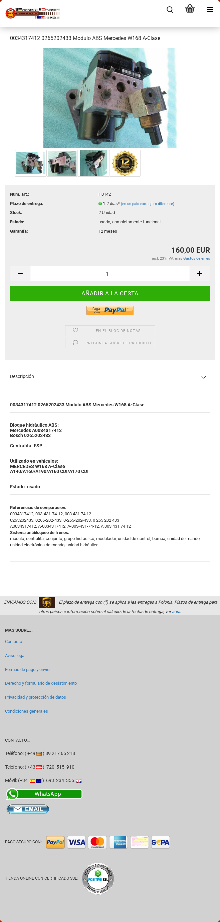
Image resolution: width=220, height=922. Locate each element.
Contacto (13, 641)
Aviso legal (15, 655)
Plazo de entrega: (26, 203)
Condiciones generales (26, 711)
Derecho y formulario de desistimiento (41, 683)
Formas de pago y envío (27, 669)
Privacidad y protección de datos (35, 697)
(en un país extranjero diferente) (147, 204)
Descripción (22, 376)
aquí (176, 611)
